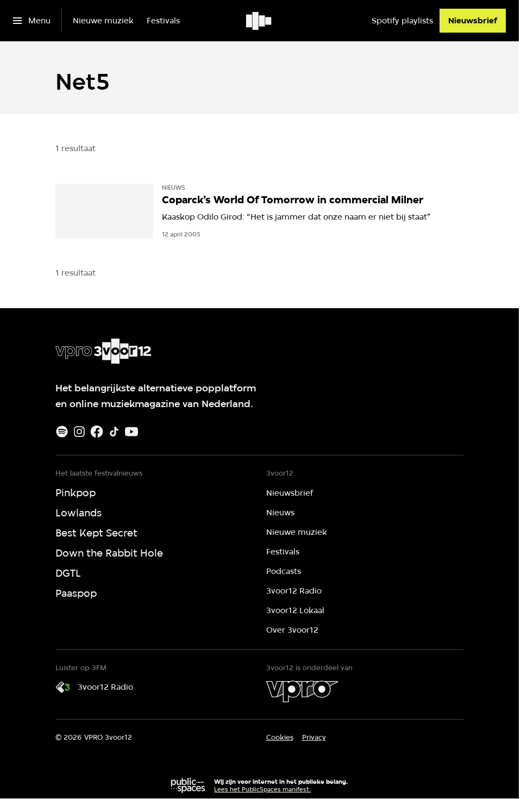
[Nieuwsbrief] (473, 21)
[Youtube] (131, 431)
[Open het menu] (32, 21)
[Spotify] (61, 431)
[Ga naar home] (259, 21)
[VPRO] (302, 691)
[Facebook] (96, 431)
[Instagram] (79, 431)
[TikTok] (114, 431)
